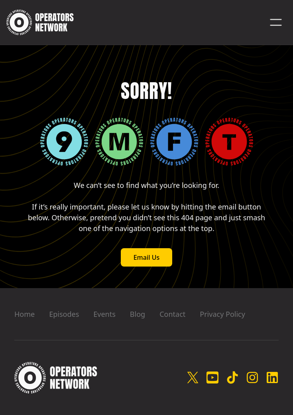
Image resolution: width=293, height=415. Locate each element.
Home (24, 314)
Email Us (147, 257)
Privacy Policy (222, 314)
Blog (137, 314)
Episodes (64, 314)
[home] (40, 22)
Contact (172, 314)
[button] (276, 22)
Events (104, 314)
